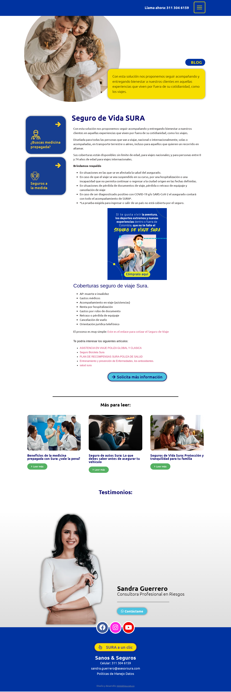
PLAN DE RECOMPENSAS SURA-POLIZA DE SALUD (111, 356)
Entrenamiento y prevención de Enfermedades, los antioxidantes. (117, 361)
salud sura (86, 365)
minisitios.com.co (125, 686)
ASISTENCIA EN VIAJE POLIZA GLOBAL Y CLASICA (110, 348)
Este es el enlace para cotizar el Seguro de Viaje (138, 331)
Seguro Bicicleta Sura (92, 352)
